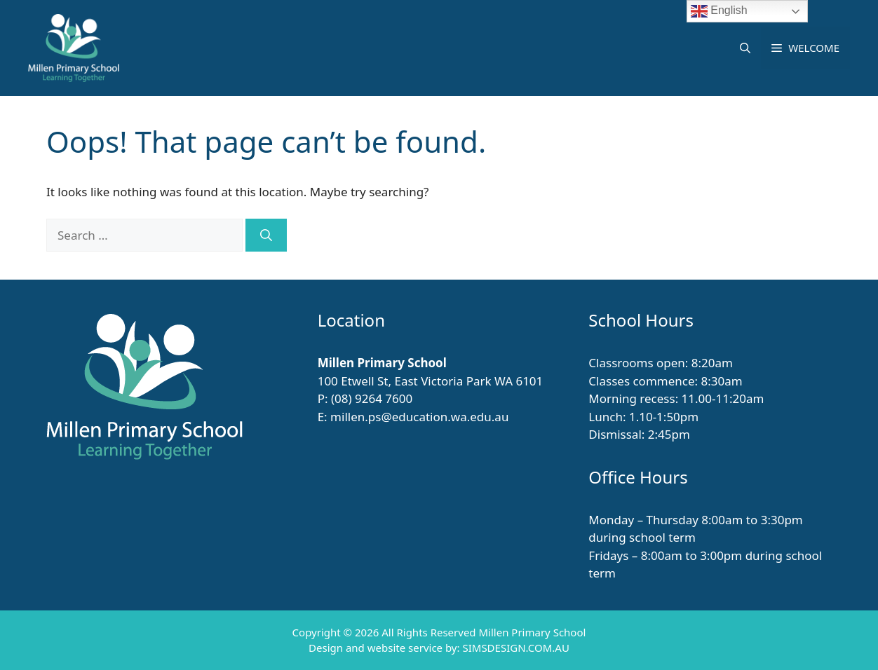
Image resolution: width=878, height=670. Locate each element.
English (719, 11)
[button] (745, 48)
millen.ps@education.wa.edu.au (419, 417)
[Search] (266, 235)
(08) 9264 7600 (371, 398)
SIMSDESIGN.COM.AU (515, 648)
